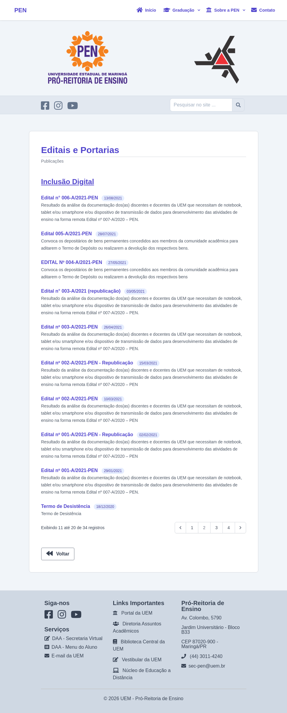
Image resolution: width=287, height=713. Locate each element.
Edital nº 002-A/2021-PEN (69, 398)
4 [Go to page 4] (229, 527)
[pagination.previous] (180, 527)
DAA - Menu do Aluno (74, 647)
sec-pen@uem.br (206, 665)
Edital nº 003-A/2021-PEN (69, 326)
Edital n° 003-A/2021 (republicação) (81, 291)
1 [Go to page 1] (192, 527)
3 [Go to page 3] (216, 527)
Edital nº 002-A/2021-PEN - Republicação (87, 362)
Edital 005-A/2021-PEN (66, 233)
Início (146, 10)
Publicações (52, 161)
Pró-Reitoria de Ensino (159, 698)
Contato (263, 10)
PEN (20, 10)
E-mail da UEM (68, 655)
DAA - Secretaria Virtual (77, 638)
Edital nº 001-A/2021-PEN (69, 470)
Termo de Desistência (65, 506)
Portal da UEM (136, 613)
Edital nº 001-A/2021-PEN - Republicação (87, 434)
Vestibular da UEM (142, 659)
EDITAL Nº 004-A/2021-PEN (71, 262)
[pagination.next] (240, 527)
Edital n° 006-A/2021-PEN (69, 197)
